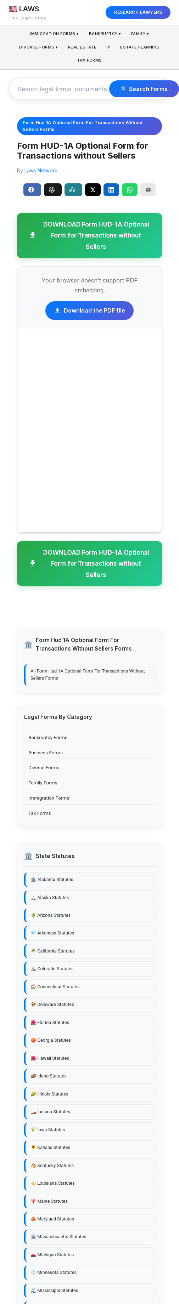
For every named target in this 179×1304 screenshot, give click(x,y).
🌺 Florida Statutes (49, 1022)
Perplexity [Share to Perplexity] (72, 190)
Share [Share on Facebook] (31, 190)
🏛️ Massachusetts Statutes (58, 1236)
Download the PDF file (89, 310)
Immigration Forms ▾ (54, 33)
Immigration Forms (48, 798)
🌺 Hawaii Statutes (49, 1058)
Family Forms (42, 782)
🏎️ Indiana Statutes (50, 1111)
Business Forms (45, 752)
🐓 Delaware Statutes (52, 1004)
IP (108, 47)
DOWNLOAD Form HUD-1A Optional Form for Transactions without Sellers (88, 235)
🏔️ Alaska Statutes (49, 897)
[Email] (148, 189)
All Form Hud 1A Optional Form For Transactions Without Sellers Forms (87, 674)
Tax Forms (89, 60)
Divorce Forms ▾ (38, 47)
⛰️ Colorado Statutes (52, 968)
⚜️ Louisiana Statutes (52, 1183)
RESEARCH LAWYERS (138, 12)
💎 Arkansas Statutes (52, 933)
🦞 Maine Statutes (49, 1201)
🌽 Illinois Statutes (49, 1094)
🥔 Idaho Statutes (48, 1076)
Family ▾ (140, 33)
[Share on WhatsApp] (130, 189)
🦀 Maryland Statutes (52, 1219)
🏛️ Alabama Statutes (51, 879)
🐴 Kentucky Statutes (52, 1165)
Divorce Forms (43, 767)
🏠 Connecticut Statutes (54, 986)
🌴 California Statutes (52, 951)
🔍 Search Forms (144, 88)
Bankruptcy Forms (47, 737)
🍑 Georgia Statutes (50, 1040)
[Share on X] (93, 189)
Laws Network (40, 170)
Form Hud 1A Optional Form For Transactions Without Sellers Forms (82, 126)
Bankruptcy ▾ (105, 33)
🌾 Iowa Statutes (47, 1129)
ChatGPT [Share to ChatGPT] (52, 190)
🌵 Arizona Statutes (50, 915)
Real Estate (82, 47)
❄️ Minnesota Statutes (53, 1272)
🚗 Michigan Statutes (52, 1254)
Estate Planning (140, 47)
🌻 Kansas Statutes (50, 1147)
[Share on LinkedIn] (111, 189)
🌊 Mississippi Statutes (54, 1290)
